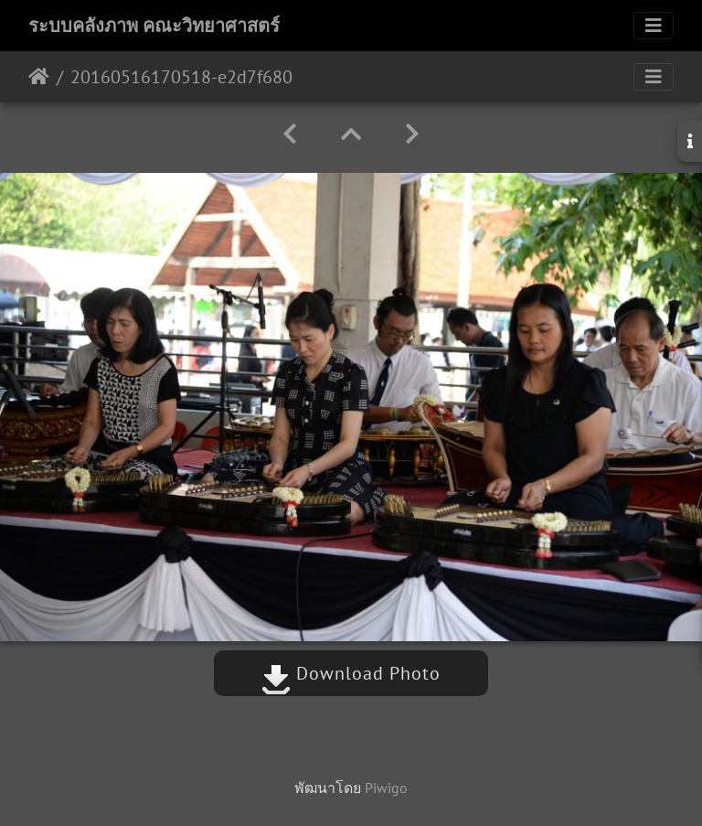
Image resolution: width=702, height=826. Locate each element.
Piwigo (386, 787)
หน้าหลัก (38, 77)
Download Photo (351, 673)
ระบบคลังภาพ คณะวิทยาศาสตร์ (154, 26)
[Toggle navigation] (653, 25)
